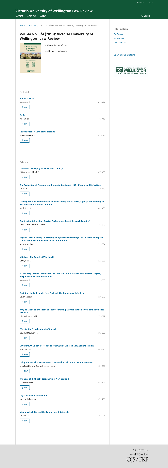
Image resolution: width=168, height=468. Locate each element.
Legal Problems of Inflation (33, 395)
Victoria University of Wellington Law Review (54, 10)
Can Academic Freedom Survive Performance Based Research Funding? (55, 221)
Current (19, 15)
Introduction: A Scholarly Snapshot (37, 131)
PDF (26, 107)
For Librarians (119, 42)
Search (146, 15)
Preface (23, 115)
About (43, 15)
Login (150, 2)
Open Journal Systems (124, 54)
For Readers (119, 34)
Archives (32, 15)
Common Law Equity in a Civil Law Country (41, 168)
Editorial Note (27, 98)
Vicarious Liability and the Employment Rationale (44, 412)
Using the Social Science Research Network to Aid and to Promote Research (57, 362)
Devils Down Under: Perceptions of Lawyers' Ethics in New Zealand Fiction (57, 345)
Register (140, 2)
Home (22, 25)
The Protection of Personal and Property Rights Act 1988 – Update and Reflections (60, 185)
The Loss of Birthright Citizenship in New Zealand (44, 378)
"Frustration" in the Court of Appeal (38, 329)
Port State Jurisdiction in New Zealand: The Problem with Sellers (52, 293)
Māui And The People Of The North (37, 257)
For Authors (119, 38)
